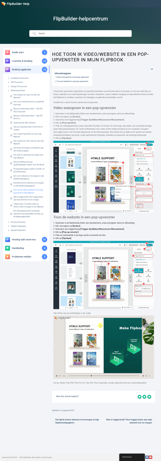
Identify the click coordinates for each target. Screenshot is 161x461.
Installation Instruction (20, 78)
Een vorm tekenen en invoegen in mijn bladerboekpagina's (28, 177)
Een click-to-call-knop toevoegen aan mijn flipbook (28, 156)
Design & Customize (19, 86)
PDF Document (17, 82)
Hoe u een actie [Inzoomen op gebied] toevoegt (28, 103)
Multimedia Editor (18, 90)
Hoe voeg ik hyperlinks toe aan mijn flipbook (27, 135)
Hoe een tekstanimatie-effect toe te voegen (28, 128)
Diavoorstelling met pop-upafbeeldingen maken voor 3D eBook (28, 163)
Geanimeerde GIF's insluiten (24, 123)
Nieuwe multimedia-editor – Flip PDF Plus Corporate (28, 110)
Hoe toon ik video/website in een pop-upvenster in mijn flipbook (28, 191)
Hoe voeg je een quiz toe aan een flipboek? (26, 96)
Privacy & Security (18, 222)
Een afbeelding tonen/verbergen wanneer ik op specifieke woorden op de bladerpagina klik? (28, 214)
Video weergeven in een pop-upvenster (72, 77)
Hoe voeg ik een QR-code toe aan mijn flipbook (28, 142)
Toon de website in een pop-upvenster (72, 81)
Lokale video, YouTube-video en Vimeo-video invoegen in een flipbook (28, 205)
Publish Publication (18, 226)
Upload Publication (18, 230)
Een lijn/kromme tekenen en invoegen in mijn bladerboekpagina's (28, 184)
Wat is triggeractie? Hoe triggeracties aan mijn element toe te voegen (28, 198)
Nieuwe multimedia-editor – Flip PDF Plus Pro (28, 117)
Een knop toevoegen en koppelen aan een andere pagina (28, 149)
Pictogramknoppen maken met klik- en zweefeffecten (29, 170)
